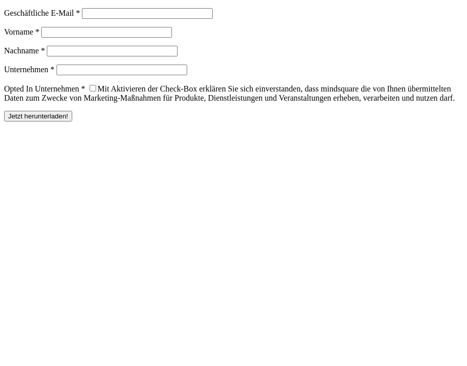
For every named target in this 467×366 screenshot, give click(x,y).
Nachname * (24, 50)
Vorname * (21, 31)
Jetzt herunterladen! (38, 116)
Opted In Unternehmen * (44, 88)
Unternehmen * (29, 69)
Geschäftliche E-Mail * (42, 13)
